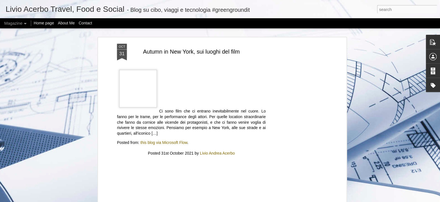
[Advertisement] (191, 31)
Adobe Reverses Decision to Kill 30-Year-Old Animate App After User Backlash (122, 138)
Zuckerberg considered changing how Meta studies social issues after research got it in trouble (190, 140)
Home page (44, 23)
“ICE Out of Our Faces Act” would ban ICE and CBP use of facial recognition (321, 138)
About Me (66, 23)
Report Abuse (276, 199)
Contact (85, 23)
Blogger (260, 199)
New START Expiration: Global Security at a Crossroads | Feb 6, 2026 (252, 140)
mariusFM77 (227, 199)
